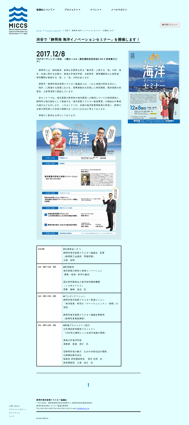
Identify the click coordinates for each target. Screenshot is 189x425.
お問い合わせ (14, 406)
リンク (11, 416)
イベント (94, 10)
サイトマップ (14, 413)
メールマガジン (119, 10)
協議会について (44, 10)
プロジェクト (71, 10)
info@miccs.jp (83, 408)
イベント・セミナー (53, 30)
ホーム (39, 30)
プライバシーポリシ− (17, 409)
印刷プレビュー (169, 25)
